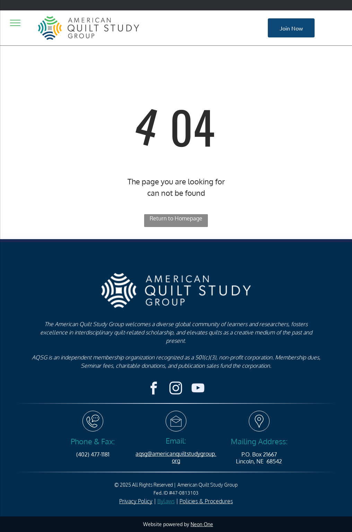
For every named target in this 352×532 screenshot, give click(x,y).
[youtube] (198, 389)
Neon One (202, 524)
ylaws (168, 501)
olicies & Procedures (208, 501)
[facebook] (153, 389)
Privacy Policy (135, 501)
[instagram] (175, 389)
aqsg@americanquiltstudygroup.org (175, 457)
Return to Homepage (176, 218)
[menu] (15, 23)
